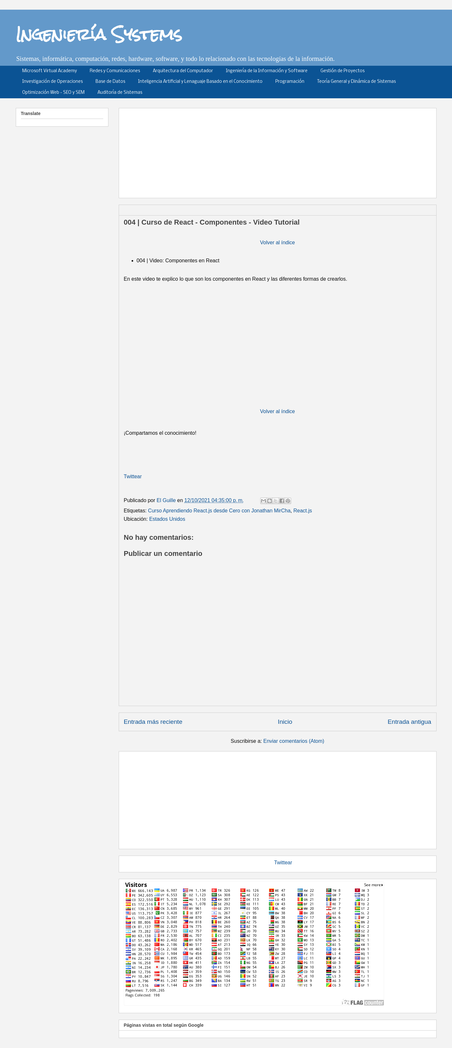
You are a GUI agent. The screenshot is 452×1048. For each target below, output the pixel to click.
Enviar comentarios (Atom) (293, 741)
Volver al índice (277, 242)
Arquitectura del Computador (183, 71)
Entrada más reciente (153, 721)
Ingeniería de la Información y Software (267, 71)
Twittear (133, 476)
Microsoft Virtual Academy (49, 71)
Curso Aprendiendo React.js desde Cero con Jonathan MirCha (219, 510)
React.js (302, 510)
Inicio (285, 721)
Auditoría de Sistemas (119, 92)
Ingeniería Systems (99, 34)
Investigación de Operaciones (52, 81)
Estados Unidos (167, 519)
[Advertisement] (280, 151)
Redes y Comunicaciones (115, 71)
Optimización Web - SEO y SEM (53, 92)
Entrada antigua (409, 721)
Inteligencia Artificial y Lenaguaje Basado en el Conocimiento (200, 81)
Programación (289, 81)
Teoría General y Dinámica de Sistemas (356, 81)
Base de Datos (110, 81)
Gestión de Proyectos (342, 71)
